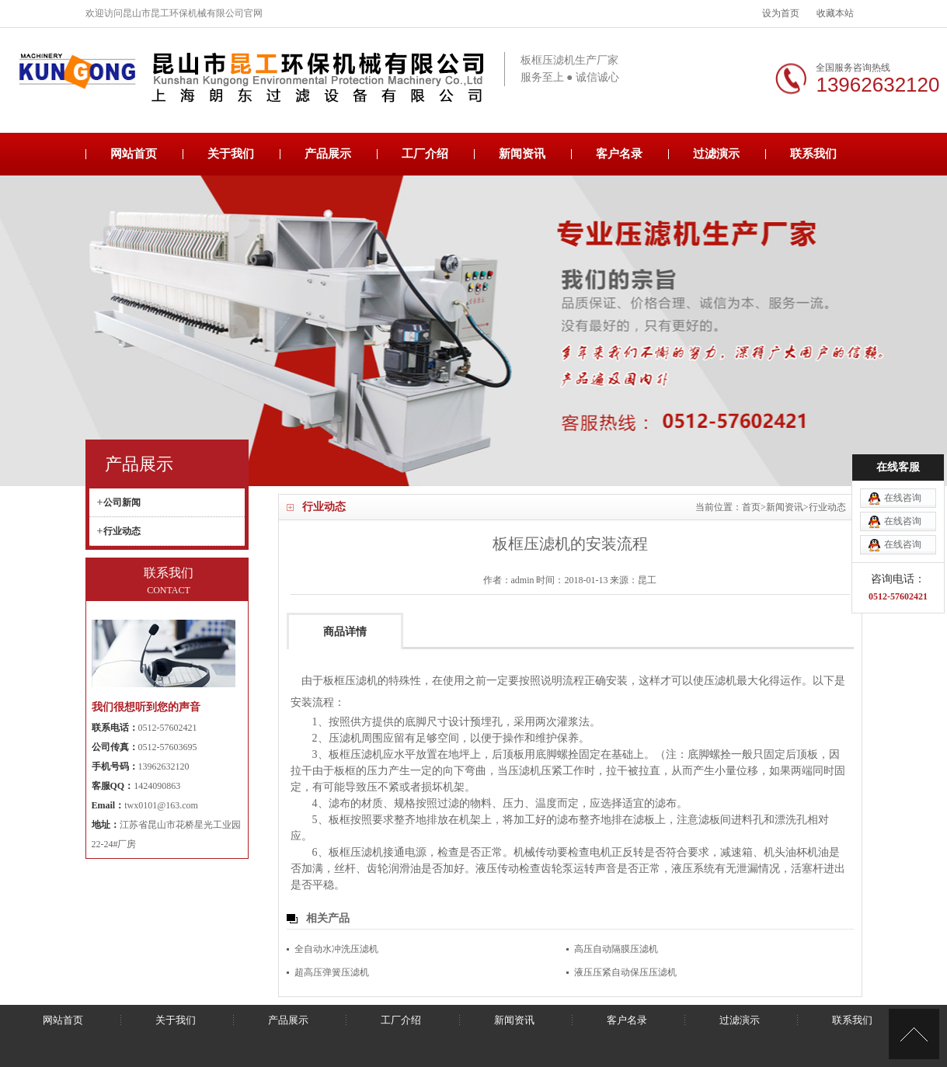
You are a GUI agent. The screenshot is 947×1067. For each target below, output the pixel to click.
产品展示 (328, 154)
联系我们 (813, 154)
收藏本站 (835, 13)
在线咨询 (902, 459)
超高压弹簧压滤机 (331, 972)
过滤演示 (716, 154)
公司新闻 (122, 502)
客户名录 (619, 154)
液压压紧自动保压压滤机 (625, 972)
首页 (751, 507)
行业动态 (827, 507)
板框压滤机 (350, 680)
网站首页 (133, 154)
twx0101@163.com (161, 805)
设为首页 (780, 13)
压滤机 (720, 680)
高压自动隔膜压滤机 (616, 949)
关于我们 (230, 154)
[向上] (914, 1034)
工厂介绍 (425, 154)
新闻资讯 (522, 154)
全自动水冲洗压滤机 (336, 949)
